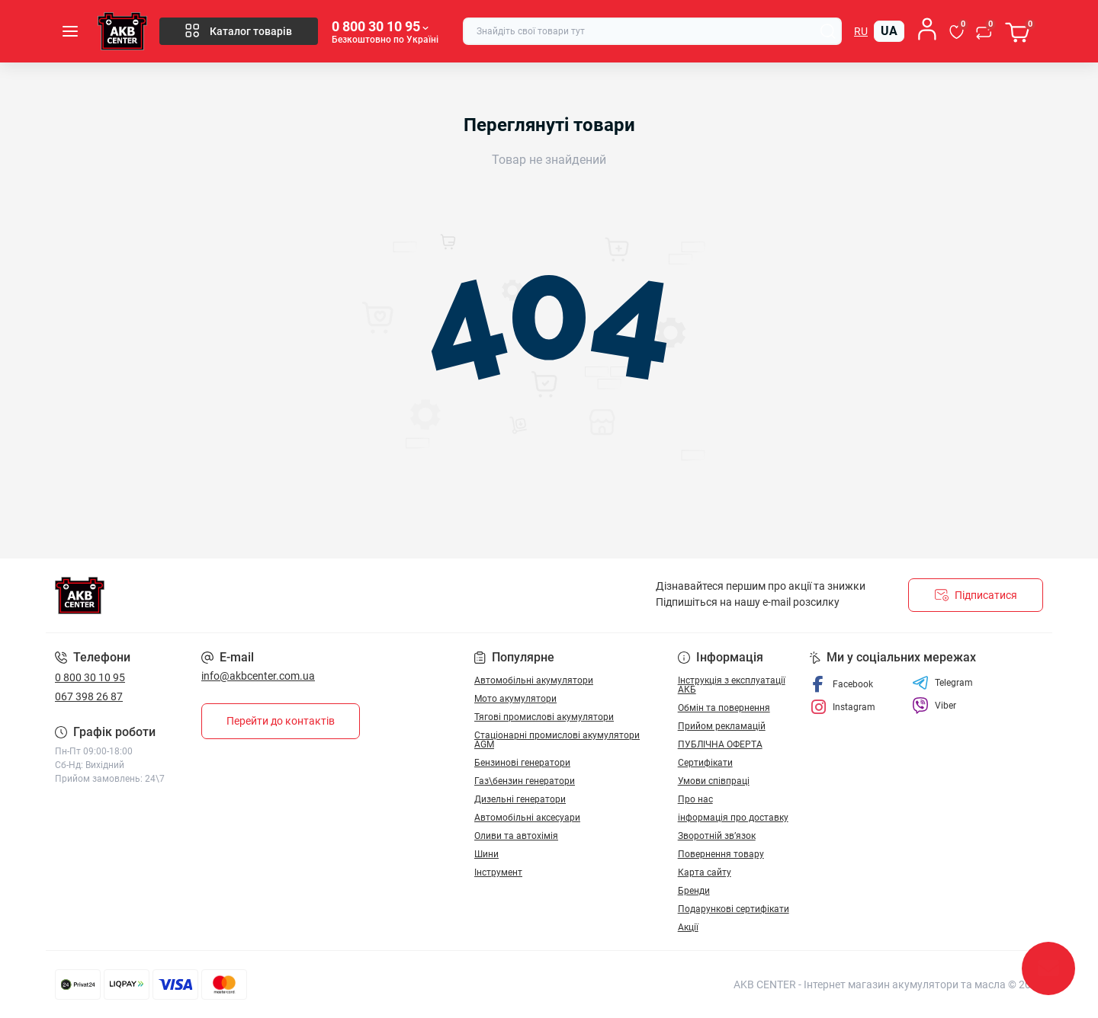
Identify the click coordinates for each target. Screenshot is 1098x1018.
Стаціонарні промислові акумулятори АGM (557, 740)
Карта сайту (704, 872)
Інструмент (498, 872)
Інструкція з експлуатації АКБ (731, 685)
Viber (934, 705)
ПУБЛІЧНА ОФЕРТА (720, 744)
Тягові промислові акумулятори (544, 717)
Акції (688, 927)
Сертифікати (705, 762)
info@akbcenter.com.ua (258, 676)
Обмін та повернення (724, 708)
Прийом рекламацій (722, 726)
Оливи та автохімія (516, 836)
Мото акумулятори (515, 698)
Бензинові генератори (522, 762)
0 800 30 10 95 (90, 677)
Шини (486, 854)
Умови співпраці (714, 781)
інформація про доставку (733, 817)
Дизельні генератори (520, 799)
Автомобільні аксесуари (527, 817)
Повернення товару (721, 854)
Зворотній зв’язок (717, 836)
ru (861, 31)
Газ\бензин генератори (524, 781)
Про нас (695, 799)
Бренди (694, 890)
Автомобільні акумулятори (533, 680)
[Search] (828, 31)
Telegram (942, 683)
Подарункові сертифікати (733, 909)
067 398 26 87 (89, 696)
